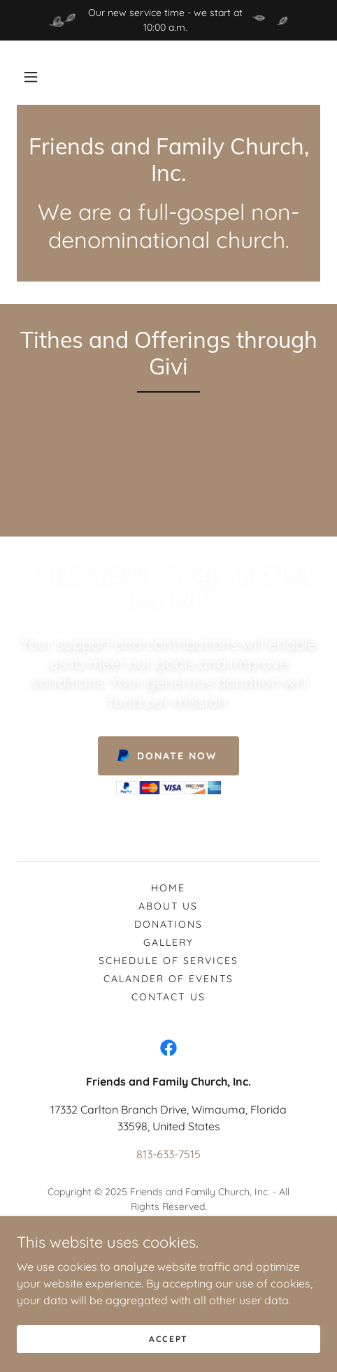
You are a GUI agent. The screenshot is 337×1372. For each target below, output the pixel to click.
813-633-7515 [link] (168, 1154)
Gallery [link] (168, 942)
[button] (31, 77)
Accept (168, 1339)
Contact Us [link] (168, 997)
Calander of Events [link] (168, 978)
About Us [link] (168, 906)
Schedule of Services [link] (168, 960)
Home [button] (168, 888)
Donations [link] (168, 924)
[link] (168, 160)
